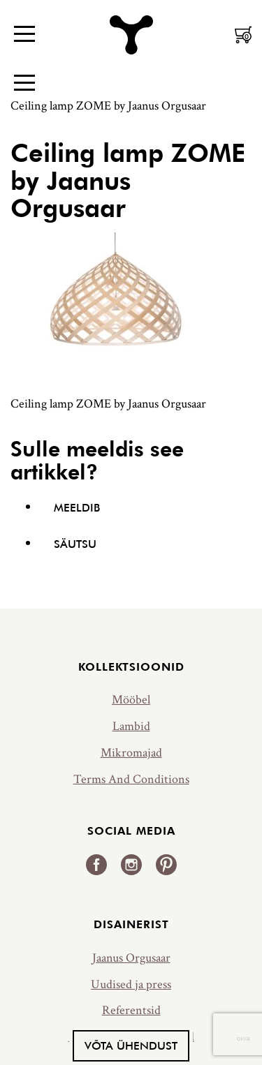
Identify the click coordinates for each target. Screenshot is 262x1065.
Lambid (131, 726)
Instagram (131, 864)
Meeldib (77, 507)
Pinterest (166, 864)
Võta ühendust (131, 1045)
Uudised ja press (131, 984)
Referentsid (131, 1010)
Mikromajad (131, 753)
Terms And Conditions (131, 779)
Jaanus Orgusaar (131, 958)
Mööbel (131, 700)
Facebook (96, 864)
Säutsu (75, 544)
